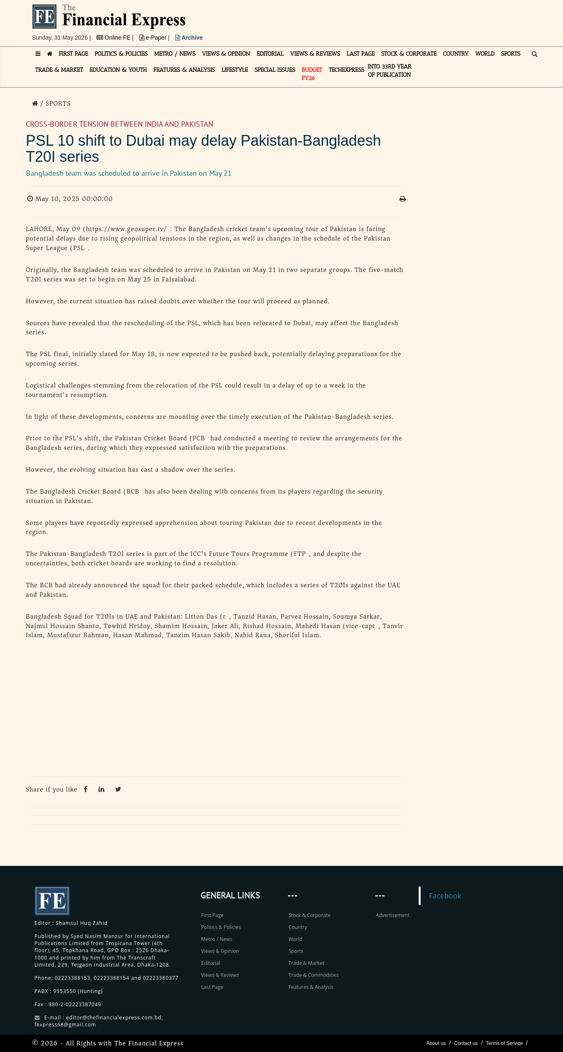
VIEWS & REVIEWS (315, 53)
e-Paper (153, 37)
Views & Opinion (220, 951)
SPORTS (511, 53)
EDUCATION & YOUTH (118, 69)
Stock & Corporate (309, 915)
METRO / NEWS (175, 53)
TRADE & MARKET (59, 69)
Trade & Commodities (313, 975)
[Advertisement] (395, 22)
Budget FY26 (312, 74)
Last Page (212, 987)
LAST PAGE (360, 53)
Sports (295, 951)
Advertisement (393, 915)
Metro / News (216, 939)
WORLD (485, 53)
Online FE (114, 37)
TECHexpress (346, 69)
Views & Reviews (220, 975)
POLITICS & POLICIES (121, 53)
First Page (212, 915)
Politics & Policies (221, 927)
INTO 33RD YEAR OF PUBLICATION (389, 70)
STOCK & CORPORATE (408, 53)
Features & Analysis (310, 987)
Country (297, 927)
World (295, 939)
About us (436, 1043)
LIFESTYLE (234, 69)
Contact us (466, 1043)
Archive (189, 37)
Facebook (445, 896)
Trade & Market (306, 963)
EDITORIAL (270, 53)
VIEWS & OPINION (226, 53)
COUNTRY (456, 53)
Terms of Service (504, 1043)
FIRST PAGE (73, 53)
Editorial (210, 963)
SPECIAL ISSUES (274, 69)
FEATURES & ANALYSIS (184, 69)
